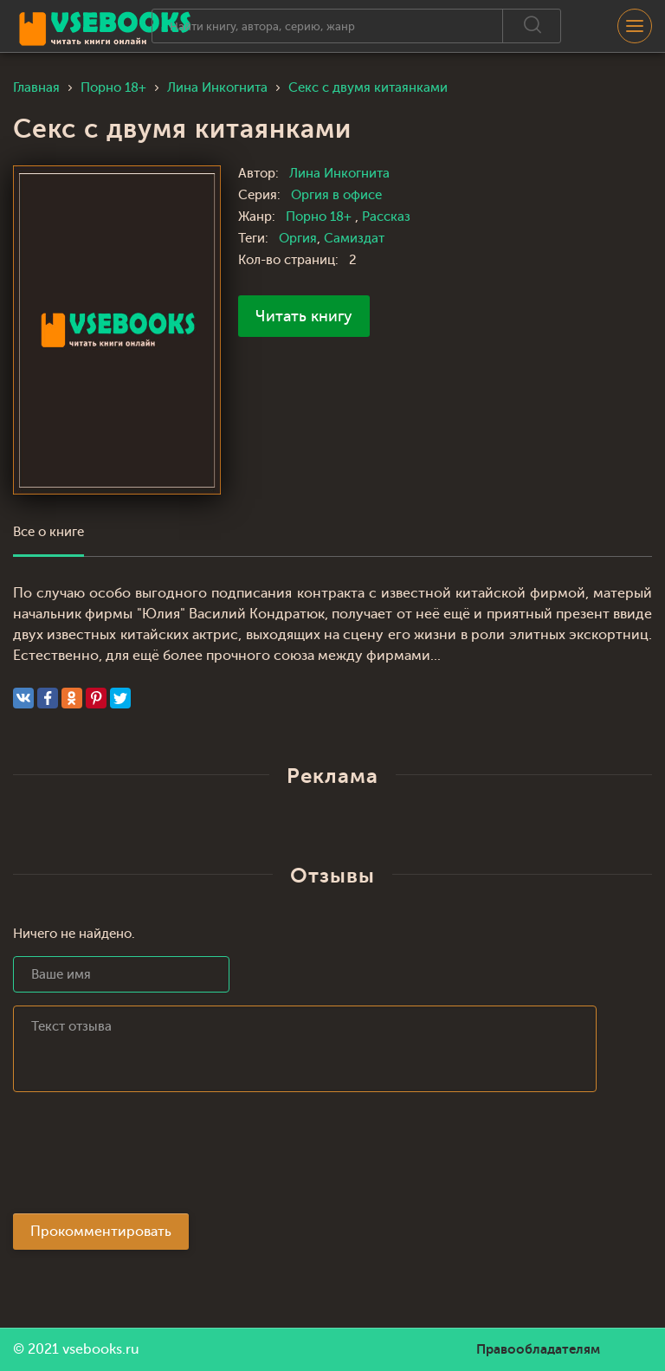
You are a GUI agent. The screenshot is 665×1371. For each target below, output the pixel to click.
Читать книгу (303, 316)
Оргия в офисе (336, 195)
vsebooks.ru (100, 1349)
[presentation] (144, 1158)
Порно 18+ (320, 217)
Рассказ (386, 217)
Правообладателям (538, 1349)
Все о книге (48, 532)
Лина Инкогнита (339, 173)
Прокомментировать (100, 1231)
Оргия (298, 238)
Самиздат (354, 238)
